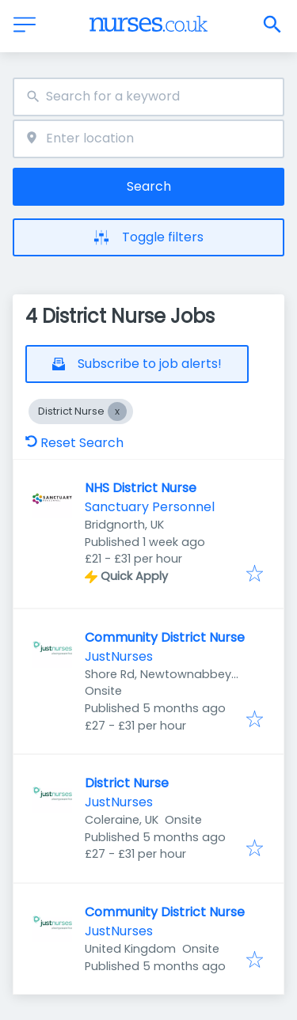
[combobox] (148, 97)
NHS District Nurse (140, 488)
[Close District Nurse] (117, 411)
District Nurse (127, 783)
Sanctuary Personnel (150, 507)
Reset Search (74, 443)
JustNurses (119, 656)
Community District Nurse (165, 637)
